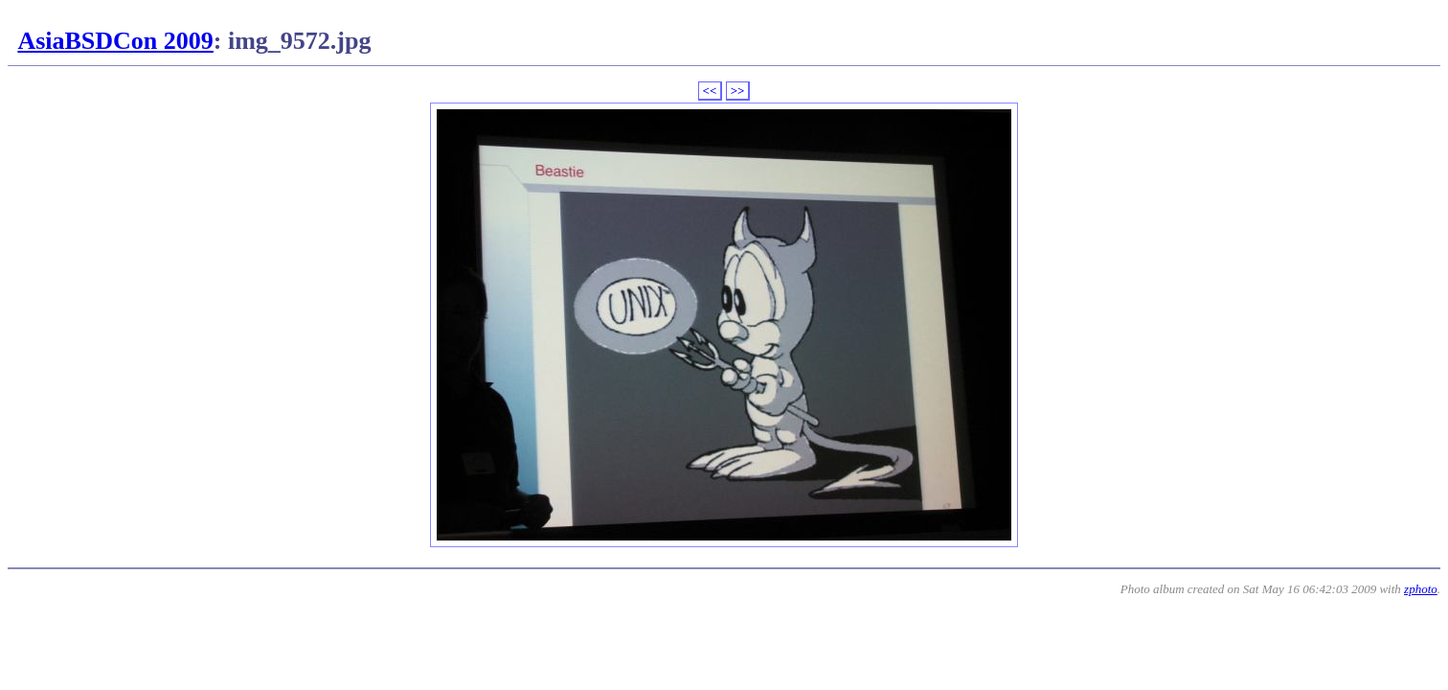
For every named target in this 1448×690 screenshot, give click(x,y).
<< (710, 90)
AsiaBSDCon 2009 (115, 41)
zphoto (1420, 589)
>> (738, 90)
